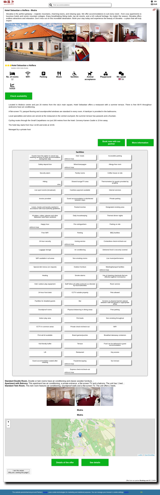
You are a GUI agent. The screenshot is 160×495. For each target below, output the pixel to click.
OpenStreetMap (149, 455)
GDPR (126, 492)
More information (140, 143)
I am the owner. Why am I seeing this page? (18, 471)
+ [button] (8, 422)
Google (45, 492)
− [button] (8, 426)
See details (95, 462)
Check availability (18, 96)
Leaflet (140, 455)
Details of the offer (65, 462)
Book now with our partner (111, 142)
